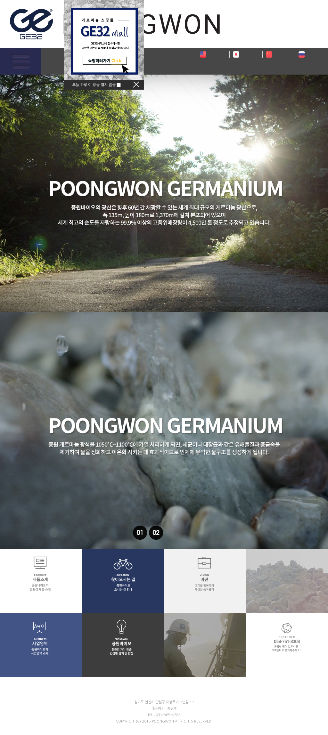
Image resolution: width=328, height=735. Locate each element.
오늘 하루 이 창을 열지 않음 (94, 85)
